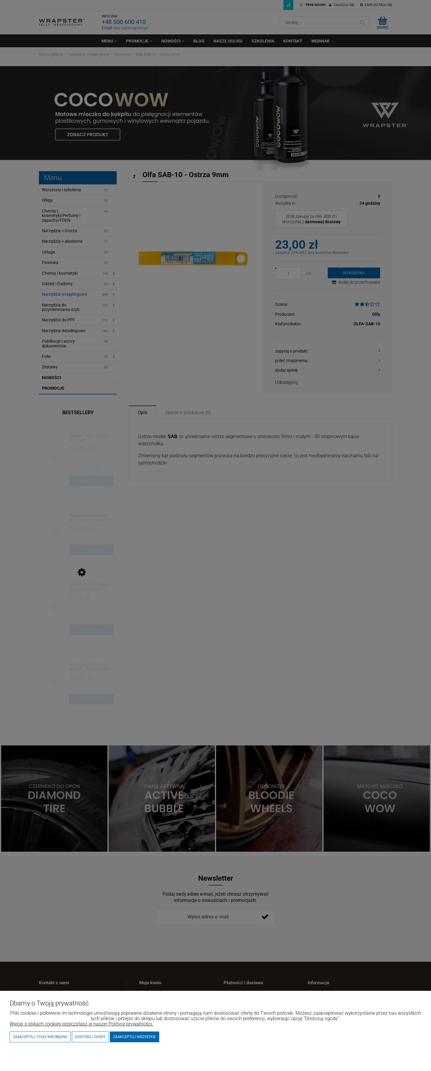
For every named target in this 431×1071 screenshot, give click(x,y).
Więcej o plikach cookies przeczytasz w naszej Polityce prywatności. (81, 1024)
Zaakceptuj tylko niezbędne (40, 1037)
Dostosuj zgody (90, 1037)
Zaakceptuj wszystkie (134, 1037)
